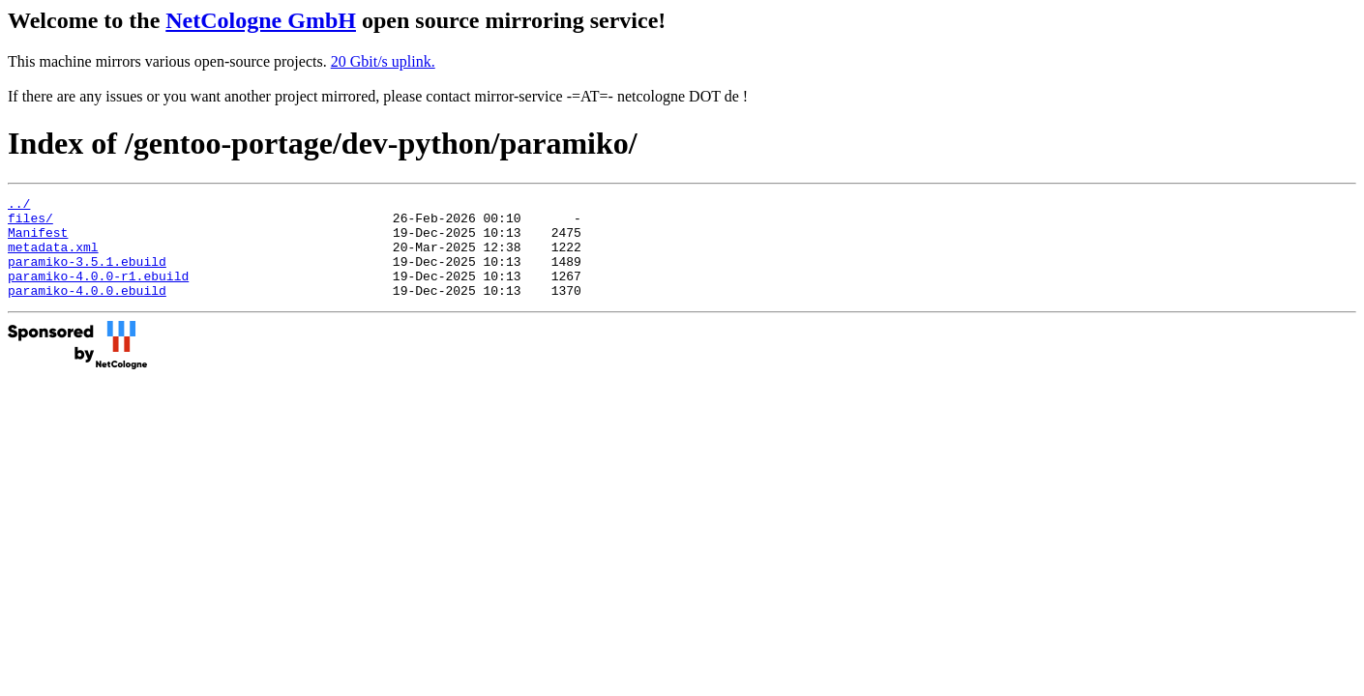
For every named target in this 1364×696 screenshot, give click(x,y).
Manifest (38, 240)
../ (19, 206)
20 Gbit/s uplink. (383, 61)
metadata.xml (53, 258)
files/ (30, 223)
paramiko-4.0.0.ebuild (87, 310)
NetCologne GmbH (260, 20)
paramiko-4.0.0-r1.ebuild (98, 293)
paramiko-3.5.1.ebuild (87, 275)
